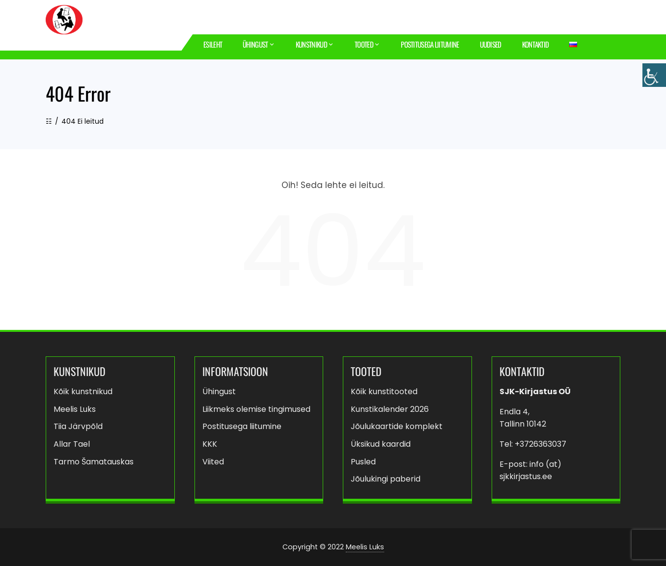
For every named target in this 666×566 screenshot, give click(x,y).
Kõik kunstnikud (83, 391)
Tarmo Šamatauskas (94, 461)
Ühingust (259, 44)
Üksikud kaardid (381, 444)
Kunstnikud (315, 44)
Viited (213, 461)
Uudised (490, 44)
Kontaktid (535, 44)
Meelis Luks (75, 409)
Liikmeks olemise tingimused (256, 409)
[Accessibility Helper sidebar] (654, 75)
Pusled (363, 461)
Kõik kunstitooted (384, 391)
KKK (209, 444)
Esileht (212, 44)
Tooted (367, 44)
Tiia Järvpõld (78, 426)
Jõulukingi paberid (385, 479)
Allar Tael (72, 444)
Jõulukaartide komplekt (397, 426)
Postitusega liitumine (430, 44)
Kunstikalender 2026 (390, 409)
